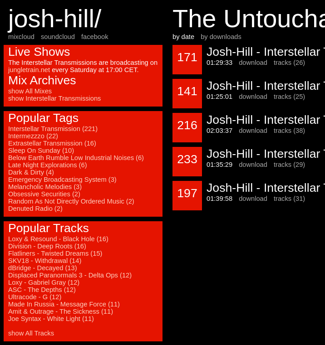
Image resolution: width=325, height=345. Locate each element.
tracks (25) (289, 96)
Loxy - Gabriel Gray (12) (43, 282)
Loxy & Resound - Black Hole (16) (58, 239)
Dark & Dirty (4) (31, 172)
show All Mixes (30, 91)
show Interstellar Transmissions (54, 98)
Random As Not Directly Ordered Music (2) (71, 201)
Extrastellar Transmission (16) (52, 143)
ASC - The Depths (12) (42, 289)
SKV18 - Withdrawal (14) (44, 260)
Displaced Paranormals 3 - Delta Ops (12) (70, 275)
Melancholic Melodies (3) (45, 186)
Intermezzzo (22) (33, 136)
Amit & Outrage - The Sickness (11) (60, 311)
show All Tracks (31, 333)
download (253, 62)
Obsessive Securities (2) (44, 194)
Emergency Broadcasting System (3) (62, 179)
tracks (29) (289, 164)
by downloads (221, 36)
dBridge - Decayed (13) (42, 268)
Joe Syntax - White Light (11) (51, 318)
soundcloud (58, 36)
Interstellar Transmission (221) (53, 128)
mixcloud (21, 36)
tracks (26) (289, 62)
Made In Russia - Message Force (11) (64, 304)
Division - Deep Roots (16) (47, 246)
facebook (94, 36)
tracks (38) (289, 130)
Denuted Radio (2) (35, 208)
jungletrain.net (29, 69)
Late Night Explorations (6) (47, 165)
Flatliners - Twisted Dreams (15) (55, 253)
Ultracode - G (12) (34, 297)
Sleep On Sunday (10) (41, 150)
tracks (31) (289, 198)
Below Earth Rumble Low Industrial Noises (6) (76, 157)
